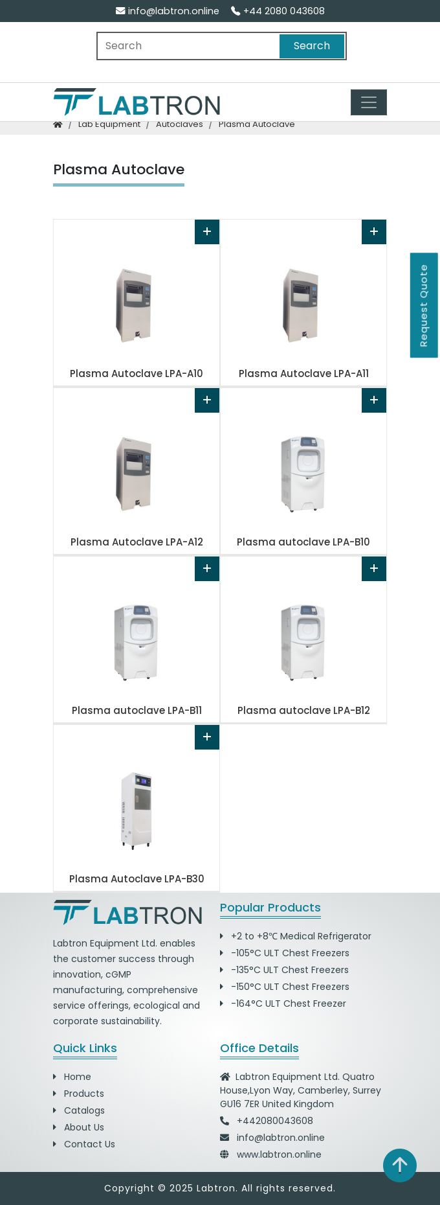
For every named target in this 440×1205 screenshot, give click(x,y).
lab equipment (109, 124)
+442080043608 (275, 1120)
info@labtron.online (167, 11)
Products (78, 1093)
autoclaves (179, 124)
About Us (78, 1127)
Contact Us (84, 1144)
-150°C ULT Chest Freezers (284, 986)
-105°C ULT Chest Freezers (284, 953)
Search (312, 45)
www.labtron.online (279, 1154)
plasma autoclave (257, 124)
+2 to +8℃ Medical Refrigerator (295, 936)
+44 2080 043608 (278, 11)
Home (72, 1076)
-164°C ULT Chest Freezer (283, 1003)
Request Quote (423, 305)
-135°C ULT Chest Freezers (284, 969)
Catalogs (79, 1110)
